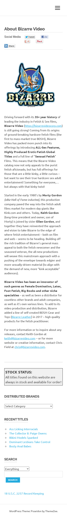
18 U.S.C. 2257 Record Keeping (24, 493)
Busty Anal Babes (20, 446)
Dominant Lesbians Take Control (29, 442)
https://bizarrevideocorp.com (43, 125)
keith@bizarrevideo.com (19, 338)
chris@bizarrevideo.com (29, 347)
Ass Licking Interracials (23, 429)
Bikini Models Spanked (23, 437)
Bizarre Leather (21, 316)
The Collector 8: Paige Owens (28, 433)
